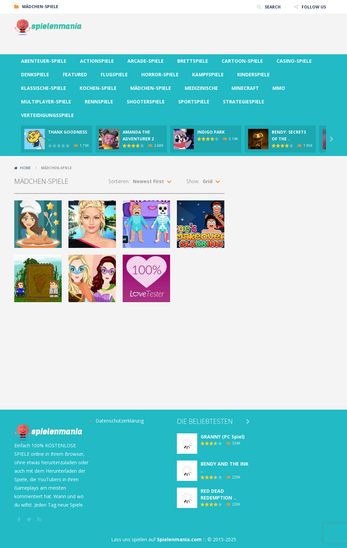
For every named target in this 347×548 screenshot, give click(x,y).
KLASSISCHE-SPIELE (43, 88)
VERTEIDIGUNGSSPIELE (47, 115)
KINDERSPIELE (253, 74)
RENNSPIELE (99, 101)
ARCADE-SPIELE (145, 61)
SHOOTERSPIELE (146, 101)
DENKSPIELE (35, 74)
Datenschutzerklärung (120, 420)
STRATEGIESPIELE (243, 101)
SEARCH (273, 6)
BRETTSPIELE (192, 61)
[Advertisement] (209, 34)
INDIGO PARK (211, 132)
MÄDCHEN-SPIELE (150, 88)
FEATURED (75, 74)
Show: (192, 181)
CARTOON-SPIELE (242, 61)
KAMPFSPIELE (208, 74)
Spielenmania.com (179, 539)
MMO (278, 88)
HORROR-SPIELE (160, 74)
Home (25, 167)
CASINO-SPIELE (294, 61)
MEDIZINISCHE (201, 88)
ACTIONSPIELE (97, 61)
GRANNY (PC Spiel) (223, 436)
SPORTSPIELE (193, 101)
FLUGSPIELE (114, 74)
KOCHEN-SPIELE (98, 88)
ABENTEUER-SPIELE (43, 61)
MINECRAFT (245, 88)
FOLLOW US (314, 6)
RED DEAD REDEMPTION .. (218, 494)
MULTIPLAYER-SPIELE (46, 101)
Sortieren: (118, 181)
